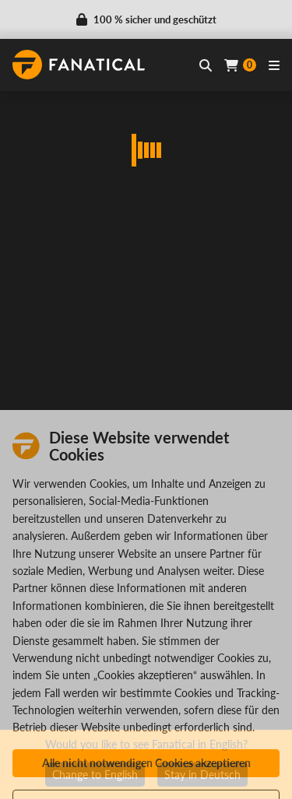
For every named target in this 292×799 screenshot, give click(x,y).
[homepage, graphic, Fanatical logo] (78, 64)
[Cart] (240, 65)
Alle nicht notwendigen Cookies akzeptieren (146, 762)
